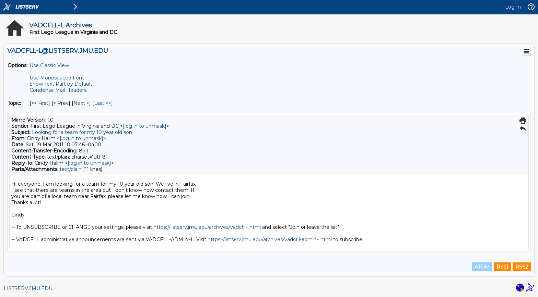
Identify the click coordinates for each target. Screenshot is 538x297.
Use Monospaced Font (57, 78)
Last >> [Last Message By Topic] (102, 103)
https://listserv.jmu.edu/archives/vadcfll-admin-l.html (270, 239)
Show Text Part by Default (61, 84)
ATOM (482, 267)
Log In (513, 7)
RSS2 (521, 267)
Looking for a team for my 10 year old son (82, 132)
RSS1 (502, 267)
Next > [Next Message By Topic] (81, 103)
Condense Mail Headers (58, 90)
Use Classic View (49, 65)
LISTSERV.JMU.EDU (28, 288)
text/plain (71, 169)
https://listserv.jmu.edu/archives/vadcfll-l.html (207, 227)
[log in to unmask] (144, 126)
